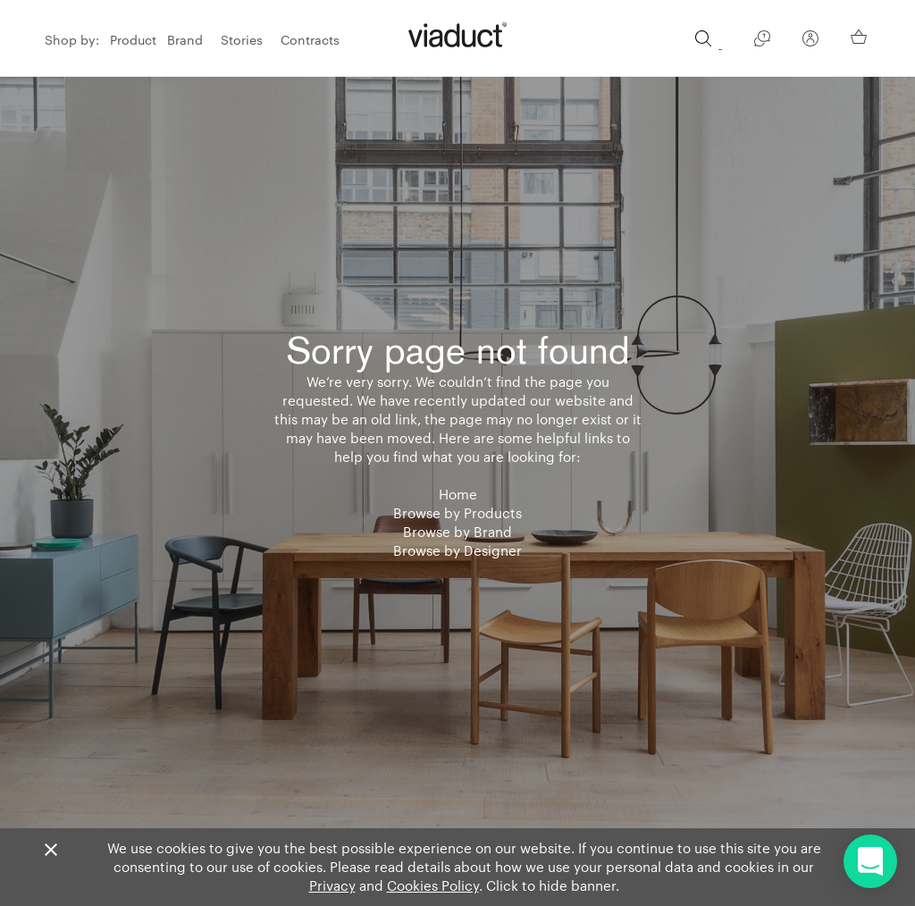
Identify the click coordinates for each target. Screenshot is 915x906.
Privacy (332, 885)
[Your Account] (810, 41)
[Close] (51, 850)
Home (458, 494)
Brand (185, 39)
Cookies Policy (433, 885)
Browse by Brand (457, 532)
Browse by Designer (457, 550)
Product (133, 39)
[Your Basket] (860, 37)
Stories (242, 39)
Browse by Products (457, 513)
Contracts (310, 39)
